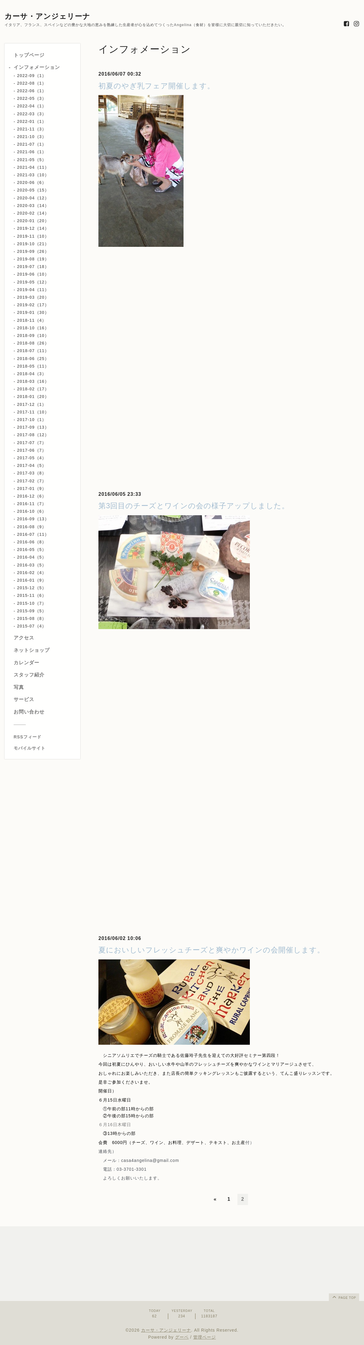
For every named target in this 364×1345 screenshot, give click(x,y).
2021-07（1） (31, 144)
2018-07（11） (33, 350)
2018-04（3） (31, 373)
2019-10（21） (33, 243)
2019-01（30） (33, 312)
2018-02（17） (33, 388)
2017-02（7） (31, 480)
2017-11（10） (33, 412)
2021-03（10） (33, 174)
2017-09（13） (33, 427)
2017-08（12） (33, 434)
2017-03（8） (31, 473)
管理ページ (204, 1337)
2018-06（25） (33, 358)
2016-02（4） (31, 572)
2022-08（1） (31, 83)
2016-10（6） (31, 511)
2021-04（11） (33, 167)
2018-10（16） (33, 327)
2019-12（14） (33, 228)
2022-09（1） (31, 75)
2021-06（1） (31, 151)
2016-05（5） (31, 549)
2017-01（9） (31, 488)
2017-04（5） (31, 465)
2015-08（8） (31, 618)
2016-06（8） (31, 542)
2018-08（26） (33, 343)
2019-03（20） (33, 297)
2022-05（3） (31, 98)
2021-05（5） (31, 159)
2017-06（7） (31, 450)
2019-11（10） (33, 236)
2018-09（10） (33, 335)
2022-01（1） (31, 121)
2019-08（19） (33, 259)
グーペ (182, 1337)
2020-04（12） (33, 198)
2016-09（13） (33, 518)
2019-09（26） (33, 251)
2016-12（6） (31, 496)
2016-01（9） (31, 580)
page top (343, 1297)
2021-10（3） (31, 136)
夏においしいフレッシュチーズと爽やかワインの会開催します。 (211, 950)
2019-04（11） (33, 289)
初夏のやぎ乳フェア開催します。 (156, 86)
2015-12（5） (31, 587)
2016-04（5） (31, 557)
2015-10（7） (31, 603)
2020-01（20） (33, 220)
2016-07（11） (33, 534)
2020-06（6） (31, 182)
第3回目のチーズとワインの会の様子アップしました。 (193, 506)
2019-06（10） (33, 274)
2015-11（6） (31, 595)
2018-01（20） (33, 396)
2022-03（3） (31, 113)
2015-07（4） (31, 626)
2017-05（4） (31, 457)
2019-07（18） (33, 266)
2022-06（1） (31, 90)
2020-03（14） (33, 205)
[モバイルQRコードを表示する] (45, 748)
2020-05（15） (33, 190)
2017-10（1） (31, 419)
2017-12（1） (31, 404)
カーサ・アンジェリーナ (47, 16)
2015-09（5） (31, 610)
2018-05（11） (33, 366)
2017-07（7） (31, 442)
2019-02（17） (33, 304)
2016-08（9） (31, 526)
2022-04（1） (31, 106)
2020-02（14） (33, 213)
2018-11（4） (31, 320)
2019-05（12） (33, 282)
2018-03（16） (33, 381)
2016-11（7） (31, 503)
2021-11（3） (31, 129)
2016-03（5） (31, 565)
